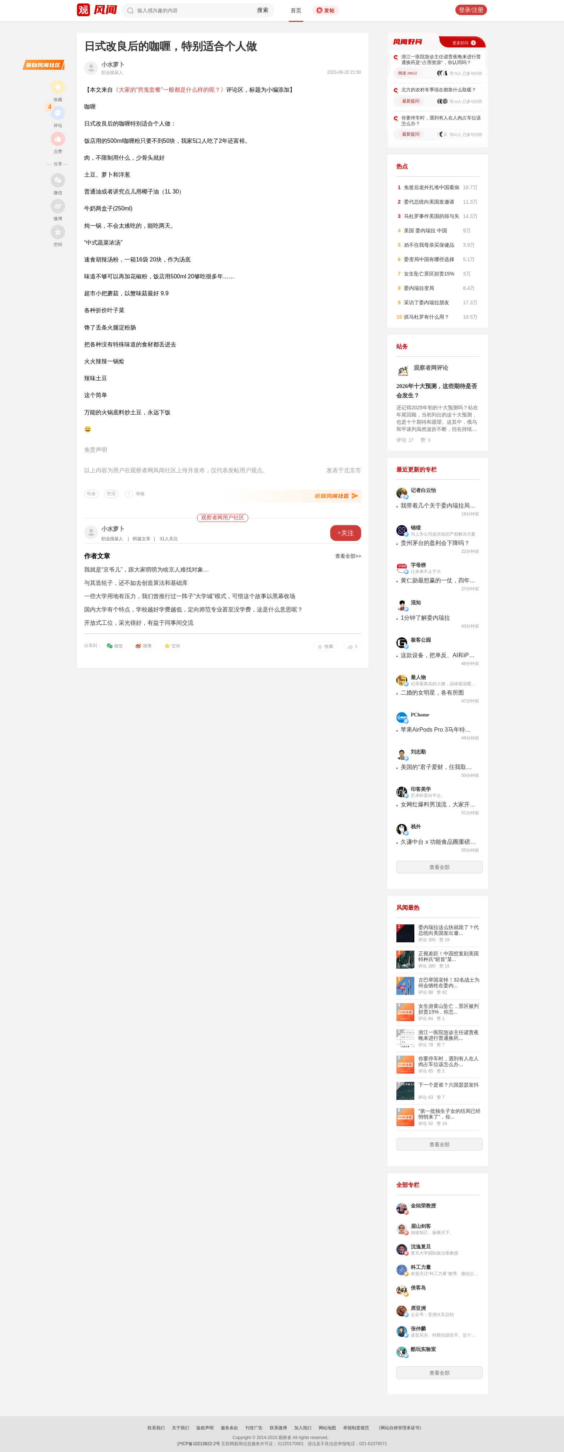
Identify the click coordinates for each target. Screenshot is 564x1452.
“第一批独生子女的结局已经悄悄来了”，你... (449, 1114)
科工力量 (421, 1267)
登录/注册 (471, 10)
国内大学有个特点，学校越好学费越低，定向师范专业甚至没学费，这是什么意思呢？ (193, 609)
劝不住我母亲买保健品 (429, 245)
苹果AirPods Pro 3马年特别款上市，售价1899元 (438, 730)
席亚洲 (418, 1308)
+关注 (345, 533)
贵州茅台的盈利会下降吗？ (435, 543)
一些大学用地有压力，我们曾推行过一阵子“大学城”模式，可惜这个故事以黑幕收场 (189, 596)
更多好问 (460, 43)
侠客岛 (418, 1288)
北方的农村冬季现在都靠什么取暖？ (438, 89)
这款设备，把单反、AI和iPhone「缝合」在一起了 (438, 655)
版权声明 (205, 1427)
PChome (420, 715)
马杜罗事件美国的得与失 (431, 216)
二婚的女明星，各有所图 (432, 692)
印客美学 (421, 789)
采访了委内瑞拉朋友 (426, 302)
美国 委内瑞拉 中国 (425, 230)
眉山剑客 (421, 1226)
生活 (111, 493)
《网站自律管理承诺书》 (400, 1427)
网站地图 (327, 1427)
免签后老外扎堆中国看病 (431, 187)
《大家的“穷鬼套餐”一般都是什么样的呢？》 (169, 90)
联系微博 (278, 1427)
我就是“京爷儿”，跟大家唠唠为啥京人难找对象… (146, 569)
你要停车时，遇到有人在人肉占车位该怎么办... (448, 1061)
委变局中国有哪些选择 (429, 259)
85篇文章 (141, 538)
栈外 (416, 826)
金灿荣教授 (423, 1206)
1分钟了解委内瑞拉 (425, 618)
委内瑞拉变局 (419, 288)
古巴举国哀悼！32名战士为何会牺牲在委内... (448, 982)
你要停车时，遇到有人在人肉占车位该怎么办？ (441, 120)
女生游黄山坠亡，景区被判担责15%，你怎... (448, 1009)
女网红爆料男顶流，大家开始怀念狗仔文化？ (438, 804)
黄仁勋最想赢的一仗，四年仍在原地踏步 (438, 580)
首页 (296, 10)
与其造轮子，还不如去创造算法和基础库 (136, 583)
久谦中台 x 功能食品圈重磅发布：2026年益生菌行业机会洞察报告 (438, 842)
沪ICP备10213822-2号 (198, 1443)
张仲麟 (418, 1329)
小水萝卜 (112, 65)
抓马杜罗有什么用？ (426, 317)
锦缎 (416, 528)
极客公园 (421, 640)
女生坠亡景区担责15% (429, 274)
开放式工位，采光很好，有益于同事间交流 (139, 623)
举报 (140, 493)
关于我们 (180, 1427)
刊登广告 (254, 1427)
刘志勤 (418, 752)
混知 (416, 602)
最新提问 (410, 101)
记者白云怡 (423, 490)
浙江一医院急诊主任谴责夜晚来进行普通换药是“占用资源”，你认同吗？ (441, 59)
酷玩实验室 (423, 1349)
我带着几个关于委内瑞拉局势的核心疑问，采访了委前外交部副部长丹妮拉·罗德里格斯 (438, 505)
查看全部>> (348, 556)
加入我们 (302, 1427)
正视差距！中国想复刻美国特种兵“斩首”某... (448, 956)
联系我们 (156, 1427)
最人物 (418, 677)
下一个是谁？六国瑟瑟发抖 (448, 1085)
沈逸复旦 (421, 1247)
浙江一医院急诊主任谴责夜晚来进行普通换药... (448, 1035)
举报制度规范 (356, 1427)
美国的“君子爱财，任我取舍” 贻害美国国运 (438, 767)
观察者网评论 (431, 368)
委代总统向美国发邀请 (429, 202)
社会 (91, 493)
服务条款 (229, 1427)
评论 (404, 440)
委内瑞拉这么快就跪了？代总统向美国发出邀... (448, 930)
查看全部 (439, 867)
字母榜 (418, 565)
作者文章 (97, 556)
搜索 (263, 10)
